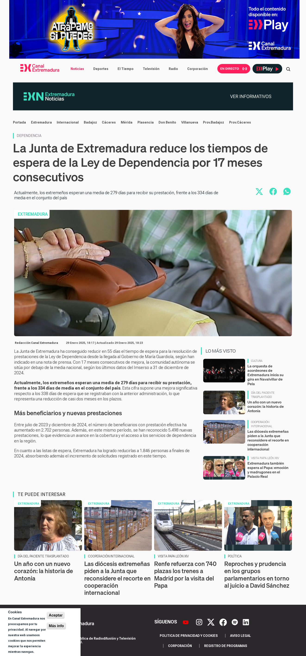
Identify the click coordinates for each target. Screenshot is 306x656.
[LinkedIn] (246, 622)
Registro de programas (225, 646)
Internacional (68, 122)
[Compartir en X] (259, 191)
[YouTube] (186, 622)
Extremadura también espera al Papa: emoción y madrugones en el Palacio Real (267, 470)
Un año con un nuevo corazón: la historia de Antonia (265, 406)
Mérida (126, 122)
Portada (19, 122)
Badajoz (90, 122)
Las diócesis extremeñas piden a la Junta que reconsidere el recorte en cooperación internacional (268, 440)
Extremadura (41, 122)
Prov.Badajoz (213, 122)
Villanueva (189, 122)
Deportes (100, 69)
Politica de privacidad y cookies (189, 636)
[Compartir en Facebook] (273, 191)
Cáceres (109, 122)
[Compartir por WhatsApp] (287, 191)
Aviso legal (240, 636)
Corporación (197, 69)
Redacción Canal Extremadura (36, 343)
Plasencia (145, 122)
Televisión (151, 69)
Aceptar (56, 615)
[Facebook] (223, 622)
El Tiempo (126, 69)
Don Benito (167, 122)
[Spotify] (235, 622)
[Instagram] (199, 622)
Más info (56, 626)
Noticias (77, 69)
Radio (173, 69)
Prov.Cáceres (240, 122)
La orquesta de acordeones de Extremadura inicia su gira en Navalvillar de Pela (265, 375)
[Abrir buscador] (288, 69)
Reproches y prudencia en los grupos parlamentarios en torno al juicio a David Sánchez (256, 574)
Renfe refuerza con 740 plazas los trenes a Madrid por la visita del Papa (185, 574)
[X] (211, 622)
